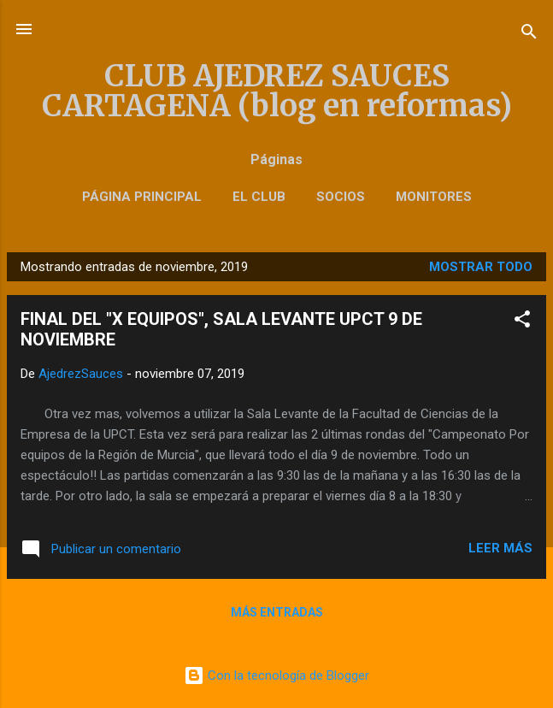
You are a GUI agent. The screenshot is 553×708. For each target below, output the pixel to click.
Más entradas (277, 612)
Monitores (434, 196)
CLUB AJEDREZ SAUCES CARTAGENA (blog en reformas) (277, 90)
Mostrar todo (480, 266)
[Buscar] (529, 35)
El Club (258, 196)
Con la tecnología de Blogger (276, 675)
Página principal (142, 196)
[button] (522, 322)
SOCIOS (340, 196)
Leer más (500, 548)
